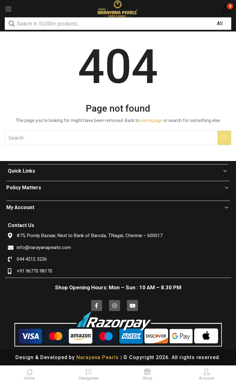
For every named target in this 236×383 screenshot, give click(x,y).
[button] (226, 9)
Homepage (151, 120)
